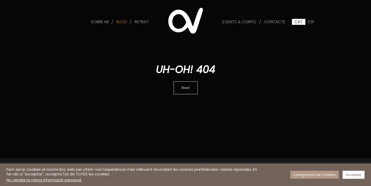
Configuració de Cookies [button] (314, 174)
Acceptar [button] (353, 174)
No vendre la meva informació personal (43, 180)
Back (186, 88)
